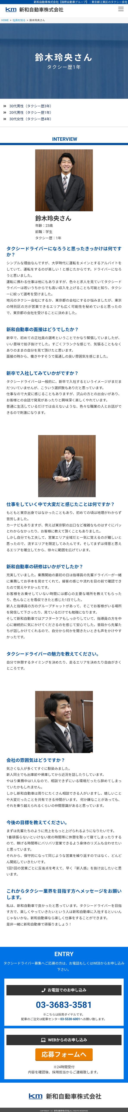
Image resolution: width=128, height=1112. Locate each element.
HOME (5, 20)
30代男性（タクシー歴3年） (31, 106)
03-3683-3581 (64, 1005)
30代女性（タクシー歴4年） (31, 119)
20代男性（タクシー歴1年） (31, 113)
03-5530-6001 (70, 1019)
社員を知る (18, 20)
